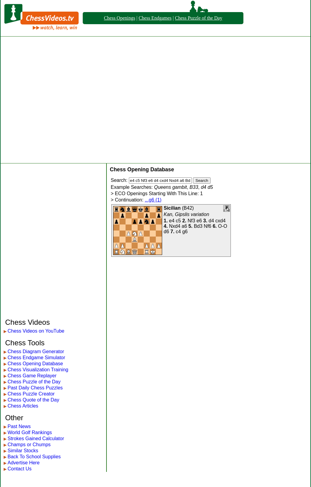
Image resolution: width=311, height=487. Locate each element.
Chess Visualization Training (38, 369)
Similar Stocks (23, 450)
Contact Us (19, 468)
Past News (19, 426)
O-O (222, 226)
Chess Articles (23, 405)
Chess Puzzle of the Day (198, 18)
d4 (211, 220)
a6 (184, 226)
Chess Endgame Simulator (36, 357)
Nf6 (207, 226)
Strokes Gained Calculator (36, 438)
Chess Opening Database (35, 363)
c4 (178, 231)
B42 (188, 208)
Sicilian (172, 208)
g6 (185, 231)
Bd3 (198, 226)
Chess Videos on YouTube (36, 331)
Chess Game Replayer (32, 375)
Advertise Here (24, 462)
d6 (166, 231)
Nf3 (191, 220)
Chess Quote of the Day (33, 399)
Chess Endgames (155, 18)
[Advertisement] (61, 99)
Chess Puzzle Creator (31, 393)
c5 (178, 220)
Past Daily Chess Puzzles (35, 387)
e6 (199, 220)
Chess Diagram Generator (36, 351)
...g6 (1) (153, 199)
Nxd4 (174, 226)
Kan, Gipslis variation (186, 214)
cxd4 (220, 220)
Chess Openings (119, 18)
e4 (172, 220)
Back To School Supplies (34, 456)
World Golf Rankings (30, 432)
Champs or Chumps (29, 444)
